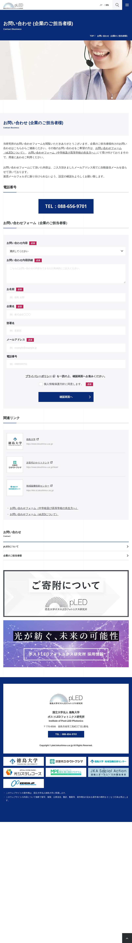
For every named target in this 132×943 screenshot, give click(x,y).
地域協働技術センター (37, 486)
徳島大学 (31, 439)
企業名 (10, 306)
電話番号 (12, 356)
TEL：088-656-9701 (66, 206)
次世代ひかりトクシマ (37, 462)
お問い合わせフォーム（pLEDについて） (34, 514)
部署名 (10, 323)
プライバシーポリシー (38, 376)
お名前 (10, 289)
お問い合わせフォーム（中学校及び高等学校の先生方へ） (62, 152)
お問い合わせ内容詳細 (20, 260)
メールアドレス (16, 339)
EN (107, 5)
